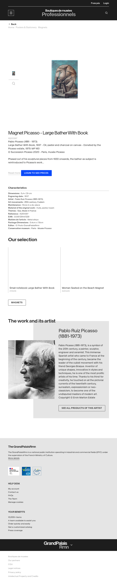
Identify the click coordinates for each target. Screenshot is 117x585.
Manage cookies (15, 502)
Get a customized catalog (20, 527)
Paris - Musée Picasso (41, 229)
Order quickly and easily (19, 524)
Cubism (40, 202)
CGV (10, 564)
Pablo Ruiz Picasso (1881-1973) (29, 199)
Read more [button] (14, 173)
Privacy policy (14, 572)
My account (13, 489)
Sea (19, 211)
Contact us (13, 492)
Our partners (14, 560)
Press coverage (15, 530)
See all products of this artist (82, 408)
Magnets (17, 303)
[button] (11, 13)
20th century (30, 202)
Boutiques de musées (18, 556)
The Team (12, 499)
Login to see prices (36, 173)
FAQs (10, 495)
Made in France (29, 211)
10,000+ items (15, 517)
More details (13, 458)
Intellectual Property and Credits (23, 576)
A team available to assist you (22, 520)
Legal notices (14, 568)
